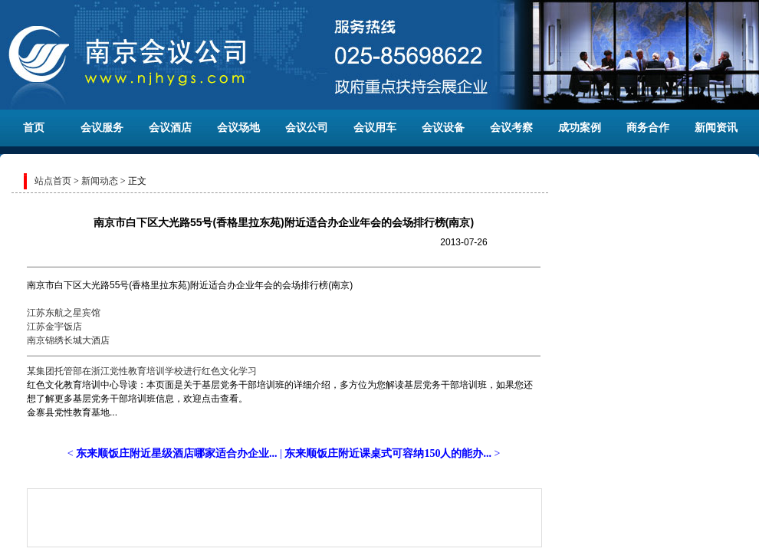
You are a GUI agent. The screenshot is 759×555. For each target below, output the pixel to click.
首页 (33, 127)
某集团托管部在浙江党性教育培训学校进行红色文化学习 (142, 371)
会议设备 (443, 127)
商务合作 (647, 127)
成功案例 (579, 127)
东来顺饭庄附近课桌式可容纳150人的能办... (387, 453)
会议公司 (306, 127)
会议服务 (101, 127)
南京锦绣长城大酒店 (68, 340)
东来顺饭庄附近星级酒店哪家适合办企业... (177, 453)
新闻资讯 (716, 127)
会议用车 (374, 127)
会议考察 (511, 127)
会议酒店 (170, 127)
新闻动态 (99, 181)
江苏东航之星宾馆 (63, 312)
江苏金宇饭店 (54, 326)
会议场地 (238, 127)
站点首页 (52, 181)
